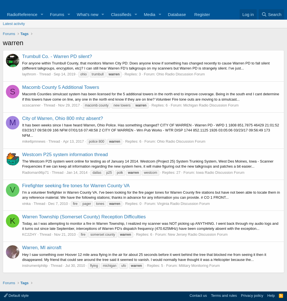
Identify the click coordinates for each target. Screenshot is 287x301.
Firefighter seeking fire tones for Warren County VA (76, 185)
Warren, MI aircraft (41, 247)
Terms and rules (224, 295)
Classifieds (121, 14)
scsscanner (31, 105)
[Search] (271, 14)
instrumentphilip (35, 265)
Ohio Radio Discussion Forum (180, 74)
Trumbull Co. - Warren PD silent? (57, 56)
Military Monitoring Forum (199, 265)
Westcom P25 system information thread (65, 154)
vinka (26, 204)
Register (202, 14)
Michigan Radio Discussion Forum (211, 105)
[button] (42, 14)
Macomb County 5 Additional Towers (60, 87)
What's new (87, 14)
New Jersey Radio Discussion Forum (198, 234)
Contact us (198, 295)
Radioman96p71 (35, 172)
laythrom (29, 74)
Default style (16, 295)
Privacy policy (252, 295)
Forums (57, 14)
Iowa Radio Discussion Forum (220, 172)
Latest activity (14, 24)
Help (271, 295)
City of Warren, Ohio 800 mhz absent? (62, 118)
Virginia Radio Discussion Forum (183, 204)
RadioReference (22, 14)
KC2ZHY (29, 234)
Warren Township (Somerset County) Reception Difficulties (84, 216)
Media (149, 14)
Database (177, 14)
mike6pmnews (33, 141)
